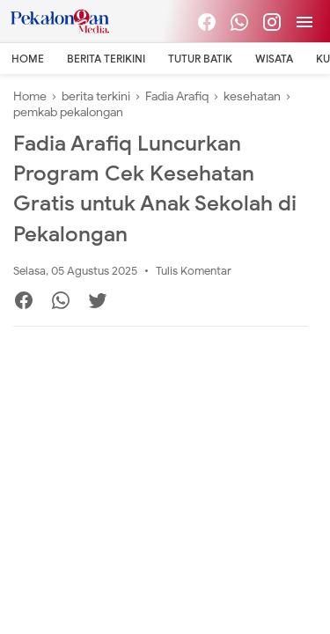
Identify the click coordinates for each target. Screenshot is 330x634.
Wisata (274, 58)
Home (27, 58)
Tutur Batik (200, 58)
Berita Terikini (106, 58)
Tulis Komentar (193, 270)
